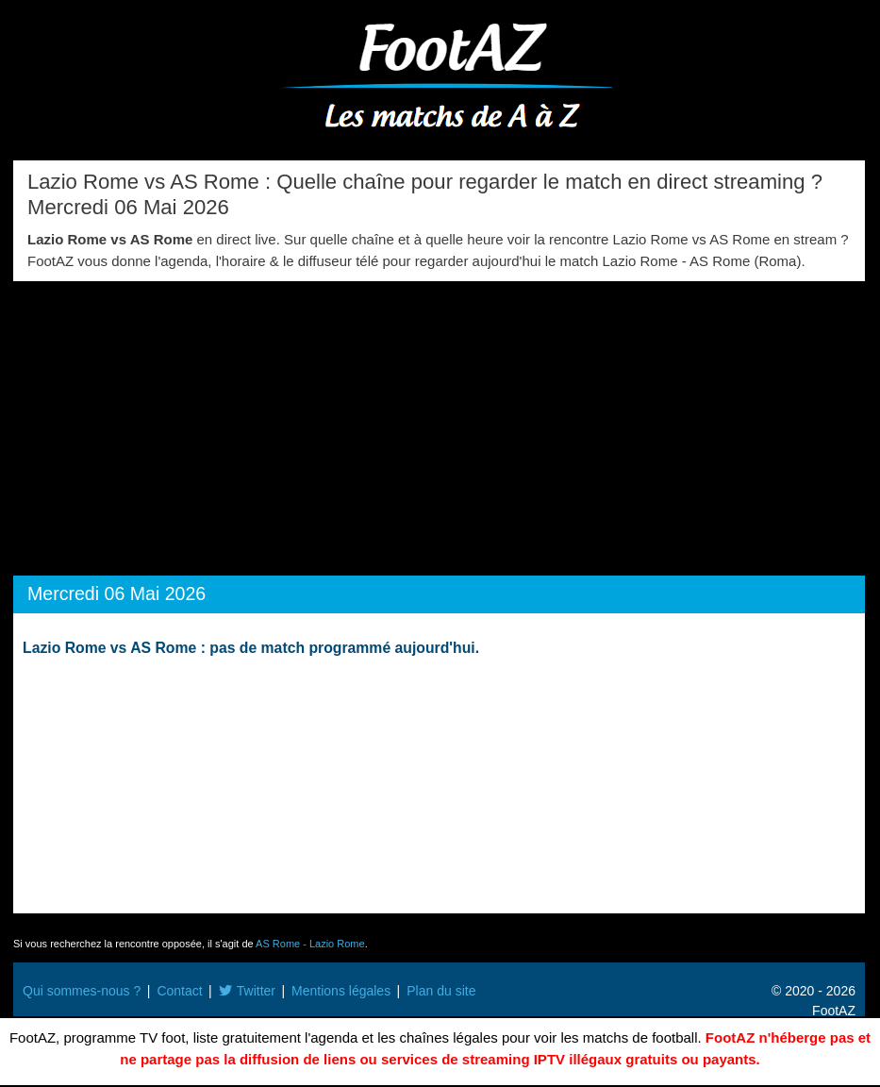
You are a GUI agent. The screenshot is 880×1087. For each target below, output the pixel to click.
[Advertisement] (439, 423)
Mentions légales (340, 990)
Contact (179, 990)
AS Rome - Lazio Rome (310, 943)
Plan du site (441, 990)
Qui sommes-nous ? (82, 990)
